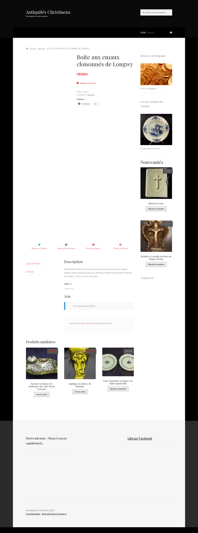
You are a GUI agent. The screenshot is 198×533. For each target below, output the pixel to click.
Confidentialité (33, 519)
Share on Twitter (39, 254)
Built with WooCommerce (54, 519)
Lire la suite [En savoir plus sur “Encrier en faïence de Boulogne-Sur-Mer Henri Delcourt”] (41, 400)
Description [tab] (33, 269)
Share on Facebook (66, 254)
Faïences (41, 48)
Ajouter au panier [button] (118, 394)
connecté (89, 329)
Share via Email (120, 254)
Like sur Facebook (140, 444)
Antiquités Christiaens (48, 12)
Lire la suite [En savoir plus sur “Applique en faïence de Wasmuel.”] (80, 397)
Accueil (32, 48)
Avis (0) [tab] (30, 277)
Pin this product (93, 254)
